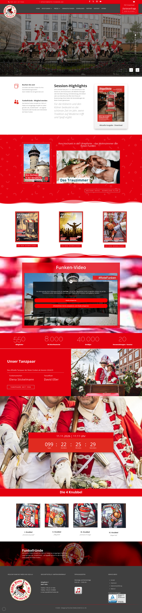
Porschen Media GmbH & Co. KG (76, 608)
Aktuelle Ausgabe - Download (110, 125)
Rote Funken (46, 8)
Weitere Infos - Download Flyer (102, 190)
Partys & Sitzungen (35, 52)
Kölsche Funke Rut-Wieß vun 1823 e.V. (46, 37)
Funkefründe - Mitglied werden (34, 100)
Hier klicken (129, 11)
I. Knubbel (28, 532)
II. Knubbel (56, 532)
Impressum (114, 583)
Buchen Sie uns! (28, 85)
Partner (89, 8)
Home (38, 8)
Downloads (80, 8)
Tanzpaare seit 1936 (21, 387)
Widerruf (113, 589)
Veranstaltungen (68, 8)
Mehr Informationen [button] (71, 296)
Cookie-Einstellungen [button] (114, 593)
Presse (56, 8)
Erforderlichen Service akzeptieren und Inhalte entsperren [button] (71, 306)
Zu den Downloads (27, 246)
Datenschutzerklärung (116, 586)
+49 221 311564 (17, 2)
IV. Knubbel (113, 532)
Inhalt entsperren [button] (71, 300)
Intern (104, 8)
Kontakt (97, 8)
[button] (4, 609)
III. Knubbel (85, 532)
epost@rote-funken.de (52, 2)
